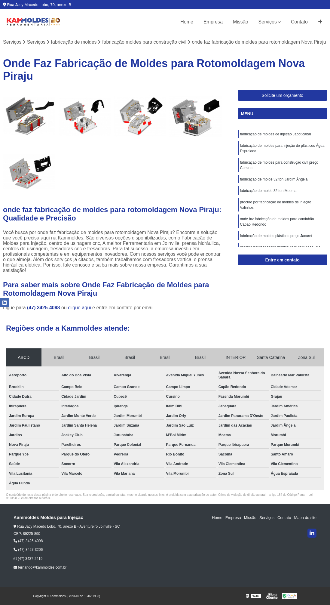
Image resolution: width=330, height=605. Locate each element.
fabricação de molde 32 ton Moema (268, 191)
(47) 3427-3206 (28, 550)
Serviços (267, 21)
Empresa (213, 21)
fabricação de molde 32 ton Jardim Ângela (274, 179)
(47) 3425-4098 (44, 307)
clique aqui (79, 307)
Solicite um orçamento (282, 95)
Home (186, 21)
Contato (299, 21)
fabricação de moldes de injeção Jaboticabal (275, 134)
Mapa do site (305, 517)
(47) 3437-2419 (28, 559)
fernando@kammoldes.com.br (40, 567)
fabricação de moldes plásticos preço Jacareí (276, 236)
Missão (240, 21)
